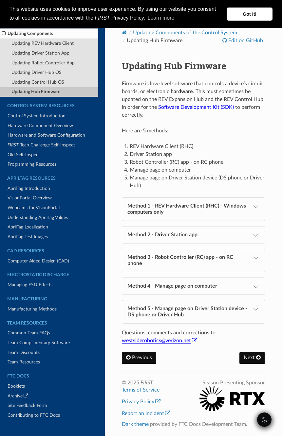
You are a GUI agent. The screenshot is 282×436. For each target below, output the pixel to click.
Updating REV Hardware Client (42, 43)
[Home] (124, 32)
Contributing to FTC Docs (34, 415)
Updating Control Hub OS (37, 82)
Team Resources (24, 362)
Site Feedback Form (27, 405)
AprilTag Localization (28, 227)
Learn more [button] (161, 18)
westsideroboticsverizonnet (159, 340)
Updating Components (27, 34)
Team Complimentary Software (39, 342)
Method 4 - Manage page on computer (193, 287)
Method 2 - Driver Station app (193, 235)
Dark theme (135, 424)
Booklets (16, 386)
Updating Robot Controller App (43, 62)
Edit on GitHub (245, 40)
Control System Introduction (37, 115)
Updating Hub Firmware (35, 91)
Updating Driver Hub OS (36, 72)
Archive (27, 397)
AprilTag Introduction (29, 188)
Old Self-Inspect (24, 154)
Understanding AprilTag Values (38, 217)
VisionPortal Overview (30, 197)
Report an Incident (146, 413)
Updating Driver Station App (40, 53)
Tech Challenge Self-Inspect (41, 145)
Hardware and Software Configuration (46, 135)
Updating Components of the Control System (185, 32)
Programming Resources (32, 164)
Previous (139, 357)
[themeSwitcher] (264, 419)
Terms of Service (141, 390)
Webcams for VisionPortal (34, 207)
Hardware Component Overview (40, 125)
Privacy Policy (141, 401)
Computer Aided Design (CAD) (38, 261)
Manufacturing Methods (32, 309)
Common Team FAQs (29, 332)
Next (252, 357)
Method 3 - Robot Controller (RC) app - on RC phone (193, 260)
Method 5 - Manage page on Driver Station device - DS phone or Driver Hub (193, 311)
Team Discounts (24, 352)
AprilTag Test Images (28, 236)
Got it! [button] (249, 14)
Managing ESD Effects (30, 284)
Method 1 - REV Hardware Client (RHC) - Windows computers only (193, 209)
